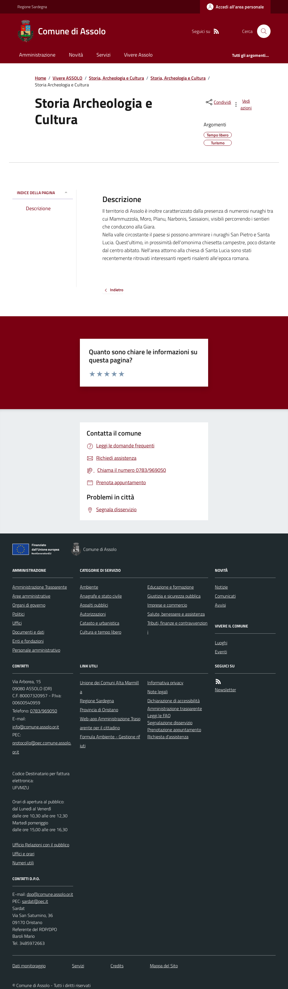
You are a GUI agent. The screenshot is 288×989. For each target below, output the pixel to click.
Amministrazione (37, 55)
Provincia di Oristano (99, 709)
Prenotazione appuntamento (174, 729)
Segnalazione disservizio (169, 722)
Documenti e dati (28, 632)
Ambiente (89, 587)
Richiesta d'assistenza (167, 736)
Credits (117, 965)
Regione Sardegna (32, 7)
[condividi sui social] (218, 102)
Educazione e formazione (170, 587)
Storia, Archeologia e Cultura (116, 78)
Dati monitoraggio (29, 965)
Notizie (221, 587)
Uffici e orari (23, 853)
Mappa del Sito (164, 965)
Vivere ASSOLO (67, 78)
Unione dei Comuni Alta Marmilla (109, 687)
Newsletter (225, 689)
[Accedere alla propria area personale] (235, 7)
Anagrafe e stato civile (101, 596)
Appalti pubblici (94, 605)
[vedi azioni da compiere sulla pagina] (243, 104)
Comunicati (225, 596)
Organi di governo (28, 605)
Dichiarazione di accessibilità (173, 700)
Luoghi (221, 642)
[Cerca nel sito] (262, 31)
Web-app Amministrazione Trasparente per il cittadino (110, 723)
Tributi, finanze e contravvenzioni (177, 627)
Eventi (221, 651)
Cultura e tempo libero (100, 632)
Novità (76, 55)
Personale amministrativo (36, 650)
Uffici (17, 623)
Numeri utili (23, 862)
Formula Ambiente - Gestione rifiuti (110, 741)
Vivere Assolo (138, 55)
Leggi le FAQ (159, 715)
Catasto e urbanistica (99, 623)
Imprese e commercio (167, 605)
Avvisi (220, 605)
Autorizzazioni (93, 614)
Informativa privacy (165, 682)
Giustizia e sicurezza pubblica (174, 596)
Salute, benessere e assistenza (176, 614)
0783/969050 (43, 710)
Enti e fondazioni (28, 641)
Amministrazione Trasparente (39, 587)
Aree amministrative (31, 596)
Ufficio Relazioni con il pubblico (40, 844)
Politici (18, 614)
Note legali (157, 691)
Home (40, 78)
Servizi (103, 55)
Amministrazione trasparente (174, 708)
